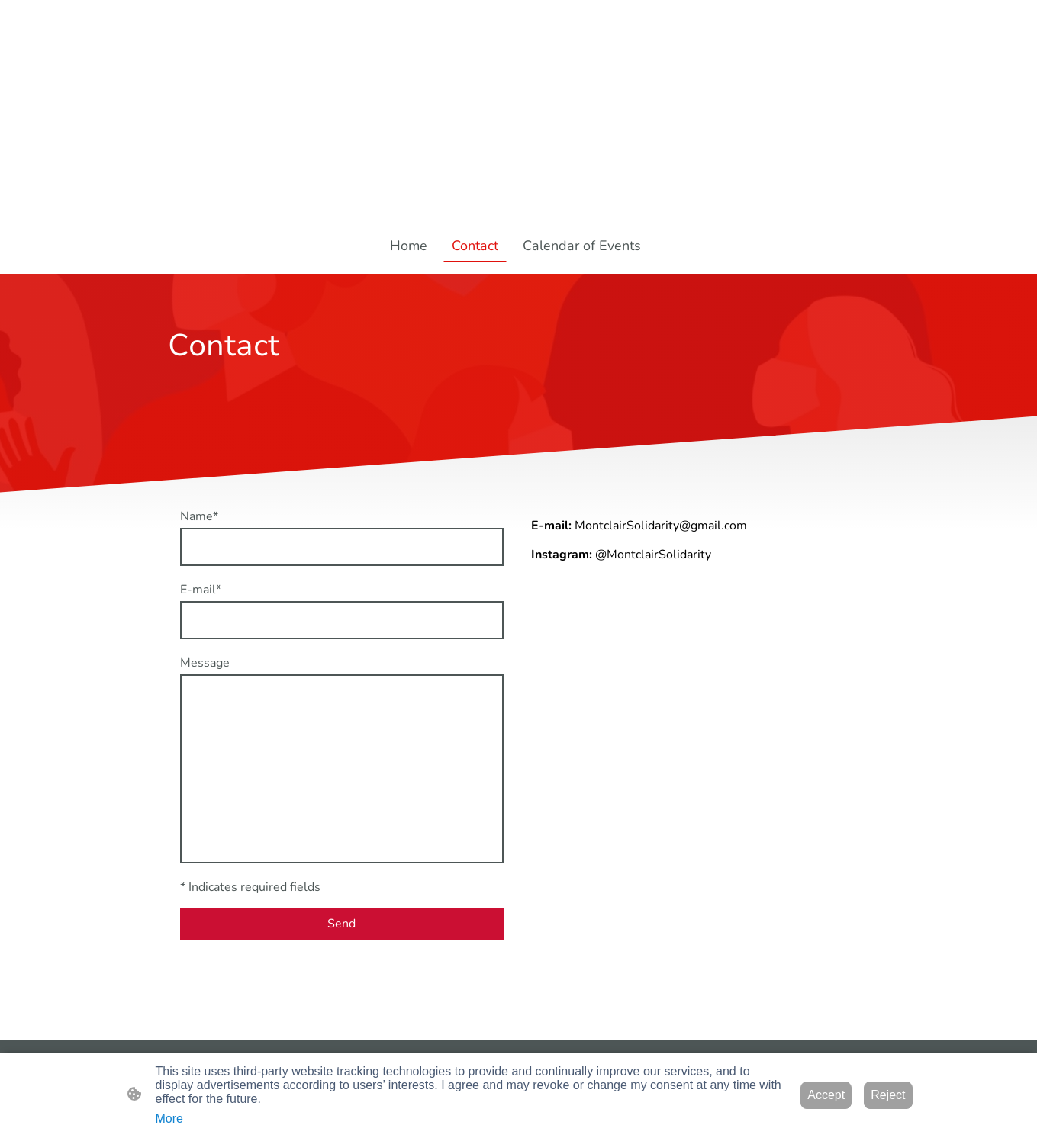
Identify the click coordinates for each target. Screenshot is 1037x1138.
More (169, 1118)
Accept (826, 1094)
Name (199, 516)
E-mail (200, 589)
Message (205, 662)
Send (341, 923)
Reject (888, 1094)
